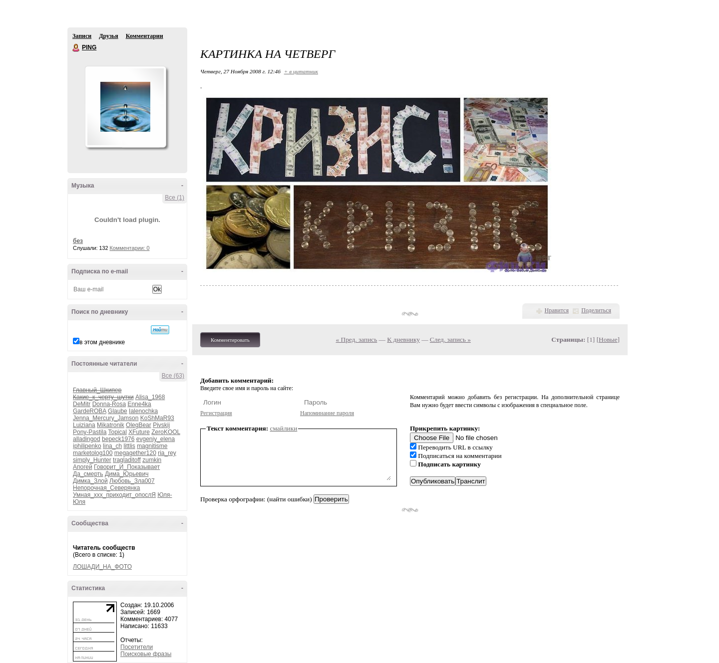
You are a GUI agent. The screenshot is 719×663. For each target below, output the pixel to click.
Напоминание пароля (327, 413)
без (78, 240)
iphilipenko (87, 445)
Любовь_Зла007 (132, 480)
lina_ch (112, 445)
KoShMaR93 (157, 418)
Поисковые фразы (145, 654)
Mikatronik (110, 425)
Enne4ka (139, 404)
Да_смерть (88, 473)
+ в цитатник (301, 71)
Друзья (108, 35)
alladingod (86, 439)
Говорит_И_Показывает (127, 466)
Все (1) (174, 197)
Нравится (557, 310)
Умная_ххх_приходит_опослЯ (114, 494)
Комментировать (230, 340)
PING (76, 48)
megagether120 (135, 452)
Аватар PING (125, 106)
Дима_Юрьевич (126, 473)
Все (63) (173, 375)
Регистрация (216, 413)
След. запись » (450, 339)
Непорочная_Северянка (106, 487)
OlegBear (138, 425)
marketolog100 (92, 452)
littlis (129, 445)
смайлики (284, 428)
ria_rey (167, 452)
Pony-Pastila (89, 432)
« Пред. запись (356, 339)
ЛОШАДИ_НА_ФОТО (102, 566)
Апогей (82, 466)
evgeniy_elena (155, 439)
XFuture (139, 432)
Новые (608, 339)
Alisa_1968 (150, 397)
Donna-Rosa (109, 404)
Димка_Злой (90, 480)
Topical (117, 432)
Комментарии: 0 (130, 248)
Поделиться (596, 310)
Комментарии (144, 35)
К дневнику (403, 339)
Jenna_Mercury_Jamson (105, 418)
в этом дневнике (102, 342)
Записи (81, 35)
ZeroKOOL (165, 432)
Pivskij (161, 425)
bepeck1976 (118, 439)
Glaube (117, 411)
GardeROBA (89, 411)
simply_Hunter (92, 459)
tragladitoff (127, 459)
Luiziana (84, 425)
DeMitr (81, 404)
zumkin (151, 459)
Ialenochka (143, 411)
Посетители (136, 647)
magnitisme (152, 445)
